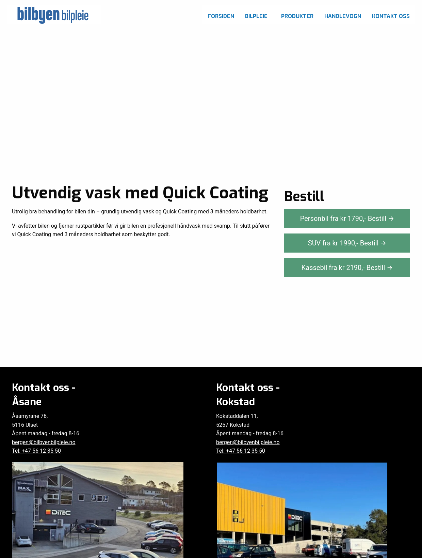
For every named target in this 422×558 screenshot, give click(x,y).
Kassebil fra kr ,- (347, 267)
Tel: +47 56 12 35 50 (36, 451)
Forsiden (221, 16)
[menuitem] (221, 14)
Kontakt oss (391, 16)
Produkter (297, 16)
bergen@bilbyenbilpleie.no (44, 442)
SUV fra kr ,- (347, 243)
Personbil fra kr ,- (347, 218)
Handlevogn (342, 16)
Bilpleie (256, 16)
